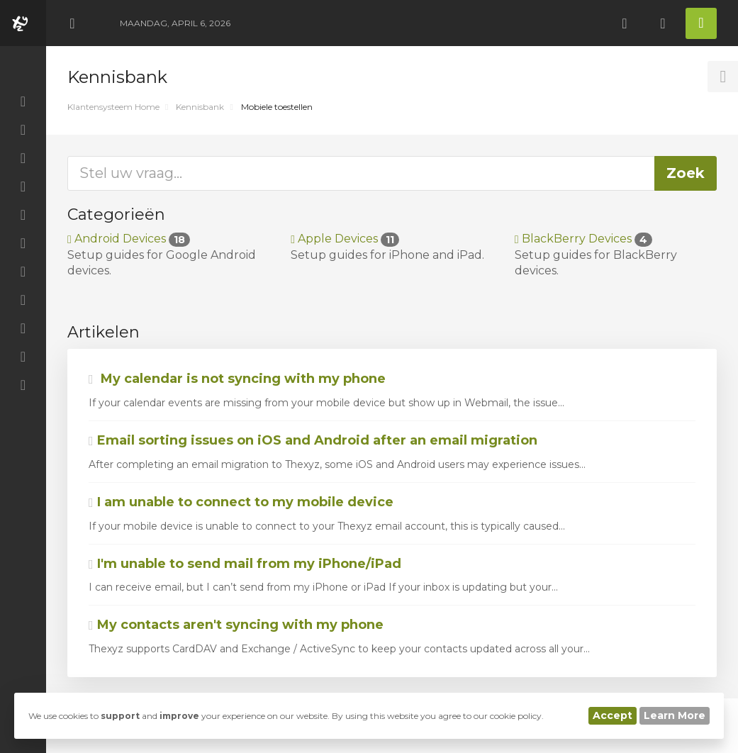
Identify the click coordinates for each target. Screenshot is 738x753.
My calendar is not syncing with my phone (237, 378)
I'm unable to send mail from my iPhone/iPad (245, 563)
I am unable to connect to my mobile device (241, 502)
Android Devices (128, 238)
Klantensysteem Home (113, 106)
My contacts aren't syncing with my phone (236, 624)
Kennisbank (200, 106)
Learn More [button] (674, 715)
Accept (612, 715)
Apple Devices (345, 238)
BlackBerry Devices (583, 238)
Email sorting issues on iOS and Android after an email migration (313, 440)
